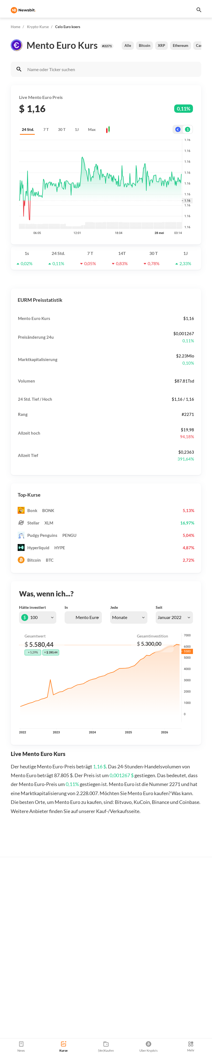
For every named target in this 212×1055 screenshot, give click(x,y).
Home (15, 27)
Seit (159, 607)
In (66, 607)
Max (92, 129)
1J (77, 129)
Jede (114, 607)
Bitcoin (144, 45)
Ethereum (180, 45)
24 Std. (28, 129)
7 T (46, 129)
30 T (61, 129)
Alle (127, 45)
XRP (161, 45)
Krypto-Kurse (38, 27)
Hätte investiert (32, 607)
